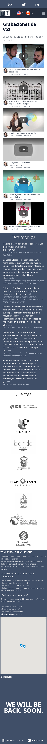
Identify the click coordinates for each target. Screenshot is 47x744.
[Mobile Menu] (43, 13)
